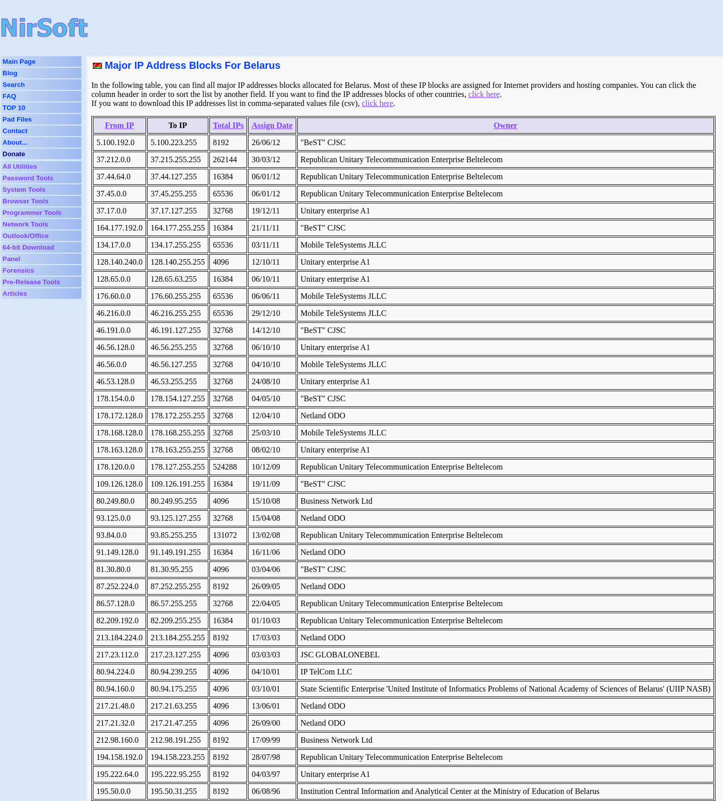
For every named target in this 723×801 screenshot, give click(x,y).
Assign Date (272, 125)
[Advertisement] (323, 27)
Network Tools (25, 224)
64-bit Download (28, 247)
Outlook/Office (26, 236)
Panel (12, 259)
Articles (15, 293)
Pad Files (17, 119)
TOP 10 (14, 107)
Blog (10, 73)
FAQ (9, 96)
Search (14, 84)
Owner (505, 125)
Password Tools (28, 178)
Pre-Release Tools (31, 282)
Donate (14, 154)
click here (484, 94)
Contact (15, 131)
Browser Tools (26, 201)
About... (15, 142)
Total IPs (228, 125)
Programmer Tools (32, 212)
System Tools (24, 189)
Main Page (19, 61)
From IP (119, 125)
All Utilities (20, 166)
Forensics (18, 270)
